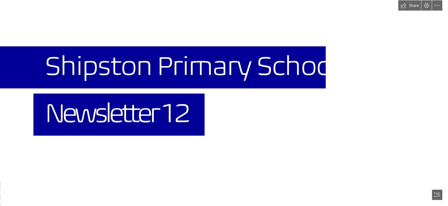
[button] (409, 5)
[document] (224, 103)
